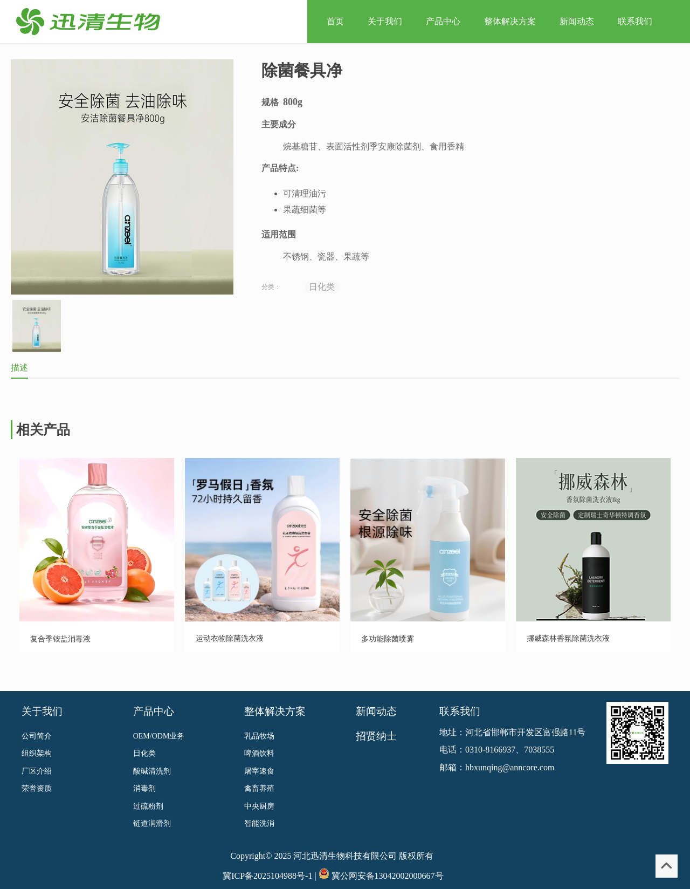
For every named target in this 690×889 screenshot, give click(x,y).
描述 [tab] (19, 367)
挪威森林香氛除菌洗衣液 (568, 638)
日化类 (322, 286)
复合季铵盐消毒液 (60, 639)
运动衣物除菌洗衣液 (230, 638)
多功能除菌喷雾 (387, 639)
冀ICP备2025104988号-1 (267, 866)
